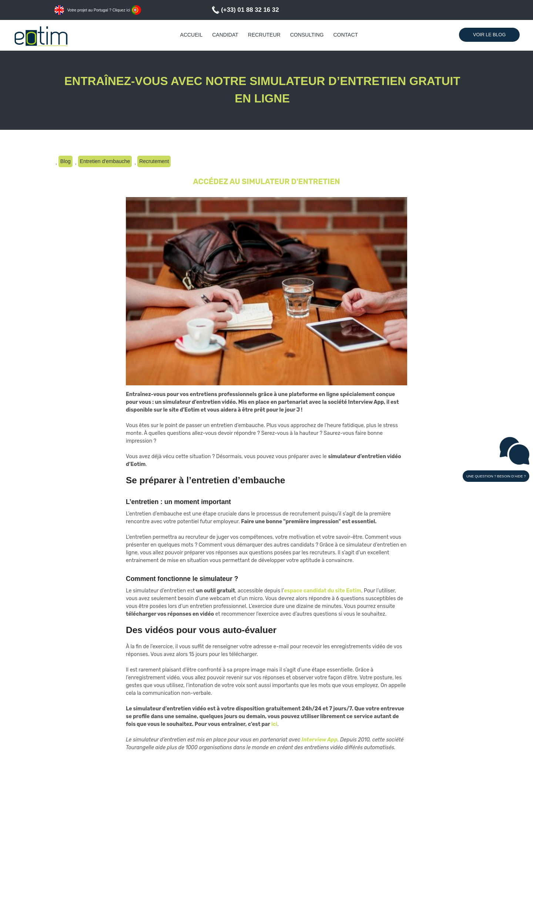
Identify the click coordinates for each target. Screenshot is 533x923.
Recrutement (154, 161)
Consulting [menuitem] (307, 35)
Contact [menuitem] (345, 35)
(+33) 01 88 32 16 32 (250, 9)
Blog (65, 161)
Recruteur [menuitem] (264, 35)
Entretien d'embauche (105, 161)
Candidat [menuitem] (225, 35)
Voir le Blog (489, 34)
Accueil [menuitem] (191, 35)
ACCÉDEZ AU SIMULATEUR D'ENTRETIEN (266, 181)
